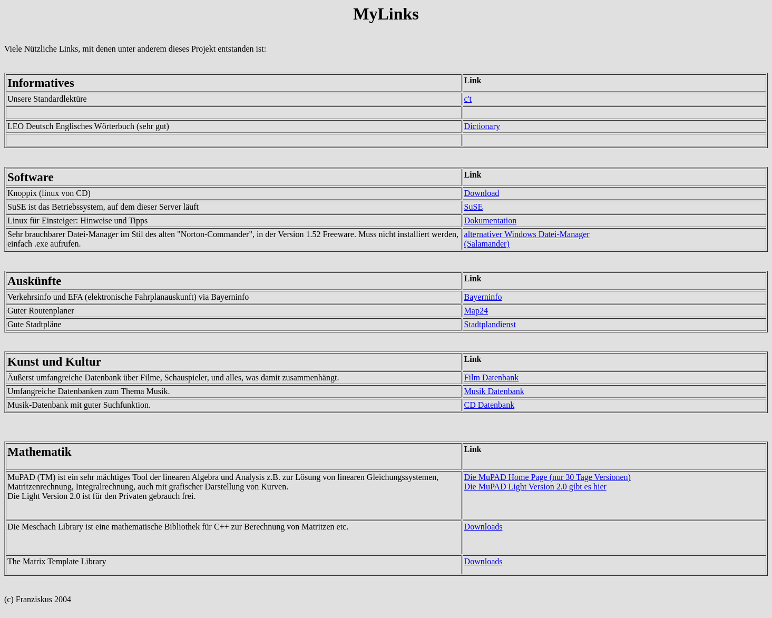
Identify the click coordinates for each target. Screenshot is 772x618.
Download (482, 193)
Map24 (476, 310)
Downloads (483, 526)
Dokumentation (490, 220)
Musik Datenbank (494, 391)
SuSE (473, 206)
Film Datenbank (491, 377)
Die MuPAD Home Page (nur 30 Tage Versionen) (547, 477)
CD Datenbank (489, 404)
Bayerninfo (483, 296)
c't (468, 98)
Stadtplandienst (490, 324)
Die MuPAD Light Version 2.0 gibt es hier (535, 486)
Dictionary (482, 126)
